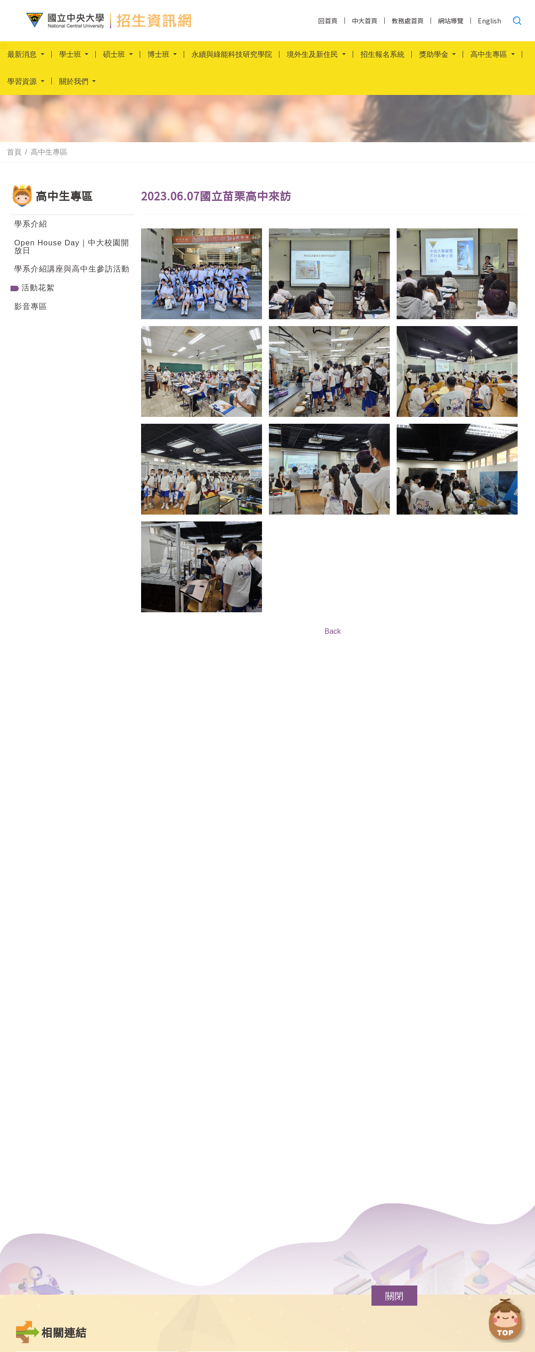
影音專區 (30, 306)
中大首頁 (364, 20)
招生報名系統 (382, 55)
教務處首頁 (408, 20)
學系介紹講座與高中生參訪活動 (72, 269)
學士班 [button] (71, 55)
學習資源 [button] (22, 82)
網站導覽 (451, 20)
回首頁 (328, 20)
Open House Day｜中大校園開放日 (71, 246)
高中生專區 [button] (489, 55)
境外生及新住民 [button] (313, 55)
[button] (394, 1296)
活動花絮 (38, 287)
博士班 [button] (159, 55)
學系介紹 (30, 224)
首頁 (14, 152)
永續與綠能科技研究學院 (231, 55)
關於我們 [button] (74, 82)
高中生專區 (49, 152)
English (489, 20)
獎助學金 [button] (434, 55)
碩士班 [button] (115, 55)
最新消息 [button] (22, 55)
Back (332, 631)
